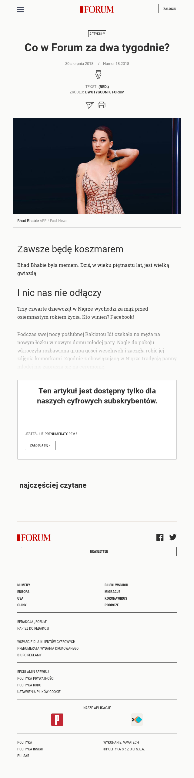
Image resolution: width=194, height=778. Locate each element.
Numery (23, 584)
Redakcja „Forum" (32, 621)
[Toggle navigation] (20, 10)
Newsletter (99, 551)
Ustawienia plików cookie (39, 691)
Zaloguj (169, 8)
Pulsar (23, 755)
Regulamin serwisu (33, 671)
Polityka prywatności (35, 678)
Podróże (112, 604)
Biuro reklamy (29, 654)
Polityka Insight (31, 748)
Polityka (24, 742)
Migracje (112, 591)
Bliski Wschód (116, 584)
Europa (23, 591)
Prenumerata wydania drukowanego (48, 648)
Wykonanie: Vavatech (121, 742)
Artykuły (97, 33)
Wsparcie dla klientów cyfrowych (46, 641)
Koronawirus (116, 598)
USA (20, 598)
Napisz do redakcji (33, 628)
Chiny (22, 604)
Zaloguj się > (40, 445)
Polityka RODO (29, 684)
